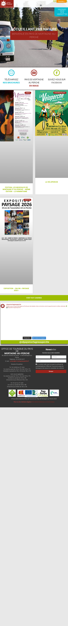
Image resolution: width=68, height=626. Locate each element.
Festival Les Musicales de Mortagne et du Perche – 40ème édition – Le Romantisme (16, 189)
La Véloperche (51, 182)
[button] (40, 5)
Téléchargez (11, 79)
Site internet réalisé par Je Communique (43, 402)
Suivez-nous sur (56, 79)
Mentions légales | (26, 402)
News (48, 349)
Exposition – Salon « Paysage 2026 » (16, 289)
